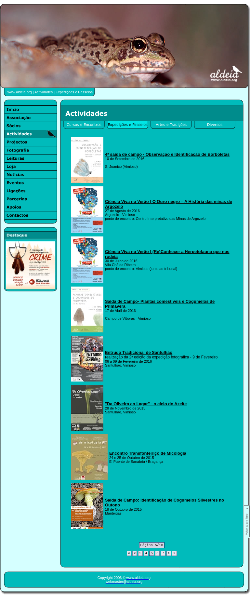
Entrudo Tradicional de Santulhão (138, 352)
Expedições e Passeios (74, 92)
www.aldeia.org (19, 92)
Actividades (43, 92)
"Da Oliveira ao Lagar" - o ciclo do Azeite (146, 403)
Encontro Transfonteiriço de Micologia (147, 453)
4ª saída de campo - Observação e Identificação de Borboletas (167, 154)
